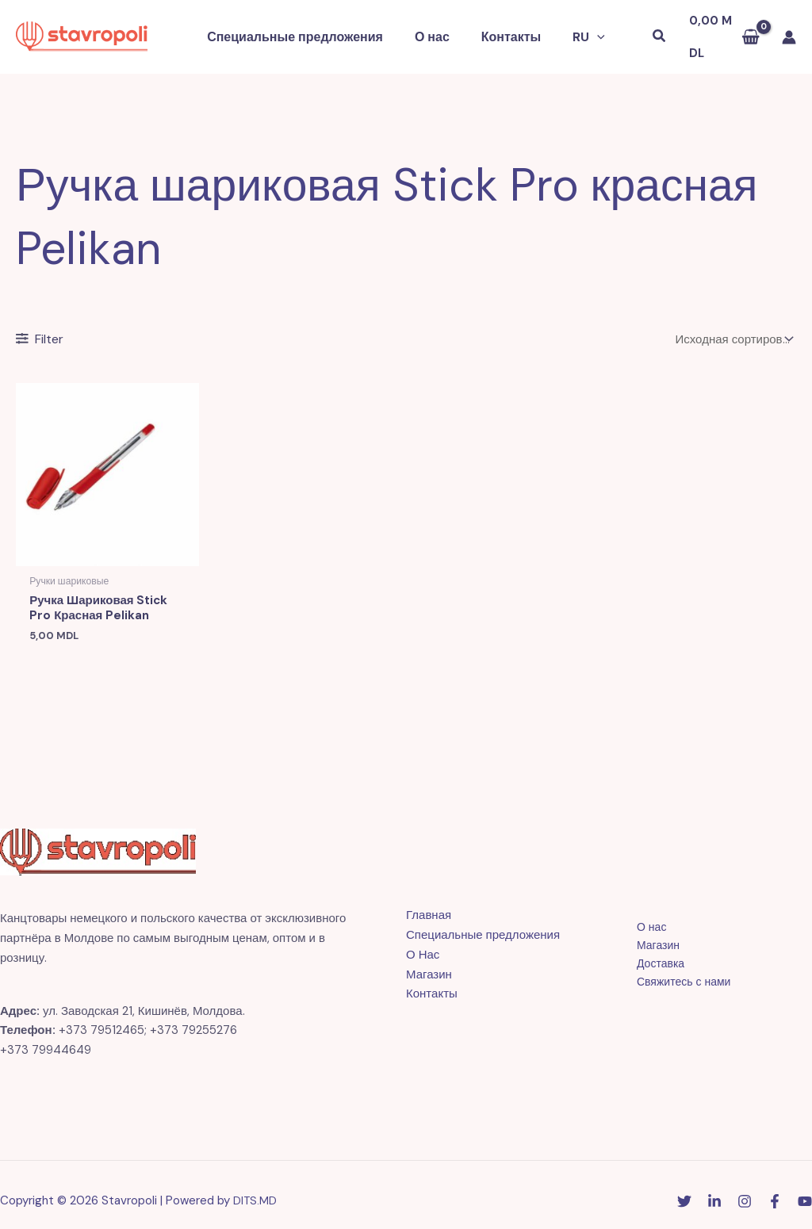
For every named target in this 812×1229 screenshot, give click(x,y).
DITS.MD (255, 1188)
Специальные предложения (304, 29)
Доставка (650, 953)
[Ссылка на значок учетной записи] (789, 29)
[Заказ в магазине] (732, 324)
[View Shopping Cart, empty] (718, 30)
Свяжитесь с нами (675, 973)
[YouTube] (805, 1190)
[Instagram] (744, 1190)
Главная (428, 904)
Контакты (508, 29)
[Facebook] (775, 1190)
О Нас (422, 943)
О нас (435, 29)
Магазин (429, 963)
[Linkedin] (714, 1190)
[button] (588, 29)
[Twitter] (684, 1190)
